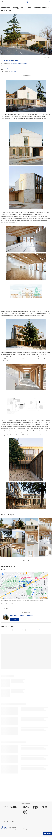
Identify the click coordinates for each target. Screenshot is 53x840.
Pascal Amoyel (13, 72)
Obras (10, 630)
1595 (8, 66)
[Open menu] (2, 2)
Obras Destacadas (31, 630)
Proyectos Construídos (19, 630)
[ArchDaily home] (26, 2)
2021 (8, 69)
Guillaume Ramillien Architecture (18, 63)
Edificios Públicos (42, 630)
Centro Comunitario (7, 60)
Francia (16, 60)
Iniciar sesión (47, 1)
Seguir (14, 619)
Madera (4, 630)
